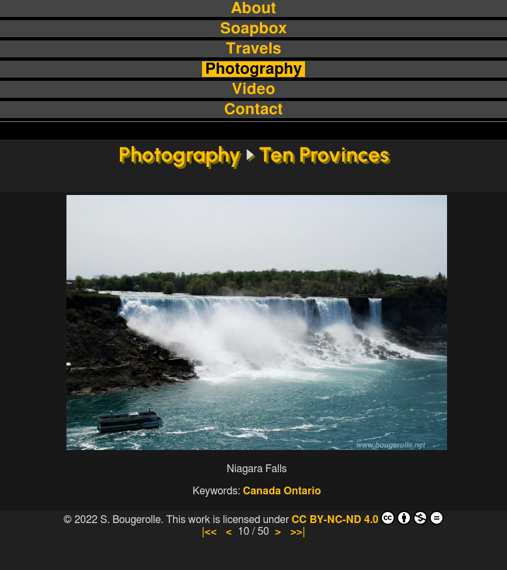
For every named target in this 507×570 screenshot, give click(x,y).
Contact (253, 109)
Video (253, 89)
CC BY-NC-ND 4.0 (367, 518)
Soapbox (253, 29)
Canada (262, 491)
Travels (253, 49)
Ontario (302, 491)
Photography (253, 69)
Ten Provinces (324, 154)
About (253, 8)
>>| (297, 531)
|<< (208, 531)
